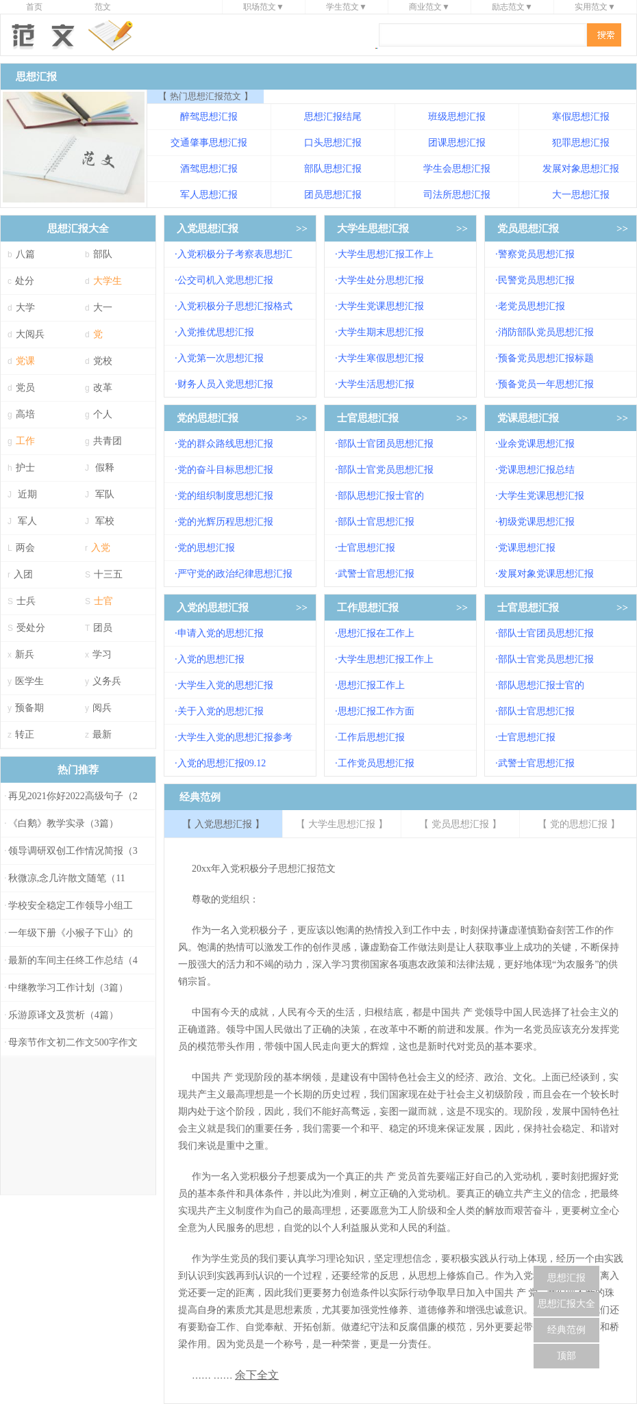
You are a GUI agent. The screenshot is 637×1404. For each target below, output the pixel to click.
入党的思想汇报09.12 (221, 763)
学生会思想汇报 (456, 169)
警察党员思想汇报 (536, 254)
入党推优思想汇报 (215, 332)
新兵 (24, 654)
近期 (27, 494)
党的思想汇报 (207, 418)
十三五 (108, 574)
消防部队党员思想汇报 (546, 332)
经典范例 (566, 1330)
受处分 (30, 628)
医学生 (29, 681)
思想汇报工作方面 (376, 711)
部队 (102, 254)
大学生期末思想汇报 (381, 332)
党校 (102, 361)
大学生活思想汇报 (376, 384)
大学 (25, 307)
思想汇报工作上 (371, 685)
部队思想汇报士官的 (381, 496)
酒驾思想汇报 (209, 169)
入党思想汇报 (207, 228)
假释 (104, 468)
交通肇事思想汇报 (209, 143)
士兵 (26, 601)
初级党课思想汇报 (536, 522)
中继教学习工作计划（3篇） (68, 988)
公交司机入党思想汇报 (225, 280)
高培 (25, 414)
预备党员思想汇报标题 (546, 358)
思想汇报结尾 (333, 117)
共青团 (107, 441)
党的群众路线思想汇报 (225, 444)
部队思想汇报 (333, 169)
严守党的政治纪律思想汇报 (234, 574)
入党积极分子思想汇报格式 (234, 306)
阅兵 (102, 708)
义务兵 (106, 681)
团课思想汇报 (457, 143)
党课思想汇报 (528, 418)
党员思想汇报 (528, 228)
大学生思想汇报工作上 (386, 254)
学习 (102, 654)
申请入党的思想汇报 (220, 633)
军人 (27, 521)
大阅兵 (30, 334)
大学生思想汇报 (373, 228)
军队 (104, 494)
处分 (24, 281)
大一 (102, 307)
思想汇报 (566, 1278)
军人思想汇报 (209, 195)
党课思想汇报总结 (536, 470)
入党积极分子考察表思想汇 (234, 254)
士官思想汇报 (368, 418)
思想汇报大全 (566, 1304)
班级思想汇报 (457, 117)
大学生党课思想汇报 (381, 306)
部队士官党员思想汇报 (386, 470)
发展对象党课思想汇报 (546, 574)
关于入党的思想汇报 (220, 711)
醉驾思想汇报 (209, 117)
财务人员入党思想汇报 (225, 384)
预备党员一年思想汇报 (546, 384)
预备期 (29, 708)
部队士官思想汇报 (376, 522)
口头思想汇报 (333, 143)
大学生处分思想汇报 (381, 280)
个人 (102, 414)
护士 (25, 468)
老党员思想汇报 (531, 306)
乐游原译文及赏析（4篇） (63, 1015)
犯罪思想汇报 (581, 143)
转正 (24, 734)
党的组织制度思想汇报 (225, 496)
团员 (102, 628)
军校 (104, 521)
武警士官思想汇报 (376, 574)
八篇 (25, 254)
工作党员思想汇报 (376, 763)
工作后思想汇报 (371, 737)
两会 (25, 548)
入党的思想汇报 (213, 607)
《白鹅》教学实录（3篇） (63, 823)
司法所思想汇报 (456, 195)
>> (302, 228)
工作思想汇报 (368, 607)
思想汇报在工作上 (376, 633)
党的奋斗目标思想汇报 (225, 470)
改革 (102, 387)
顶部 (566, 1356)
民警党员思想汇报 (536, 280)
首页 (34, 7)
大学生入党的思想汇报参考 (234, 737)
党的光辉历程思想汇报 (225, 522)
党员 (25, 387)
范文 (103, 7)
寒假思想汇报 (581, 117)
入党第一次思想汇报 (220, 358)
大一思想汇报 (581, 195)
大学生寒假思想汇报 (381, 358)
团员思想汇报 (333, 195)
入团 (23, 574)
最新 (102, 734)
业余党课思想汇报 (536, 444)
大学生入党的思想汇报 (225, 685)
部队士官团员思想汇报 (386, 444)
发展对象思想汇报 (580, 169)
